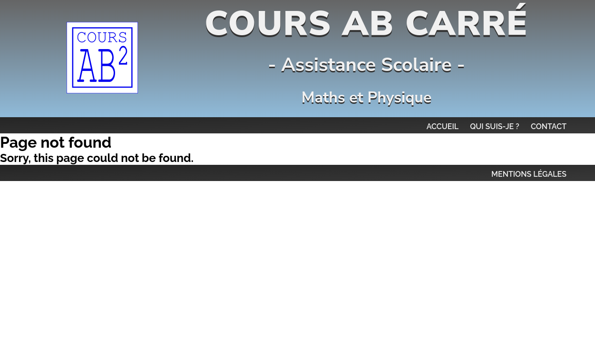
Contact (548, 126)
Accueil (443, 126)
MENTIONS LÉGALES (528, 174)
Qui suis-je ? (494, 126)
